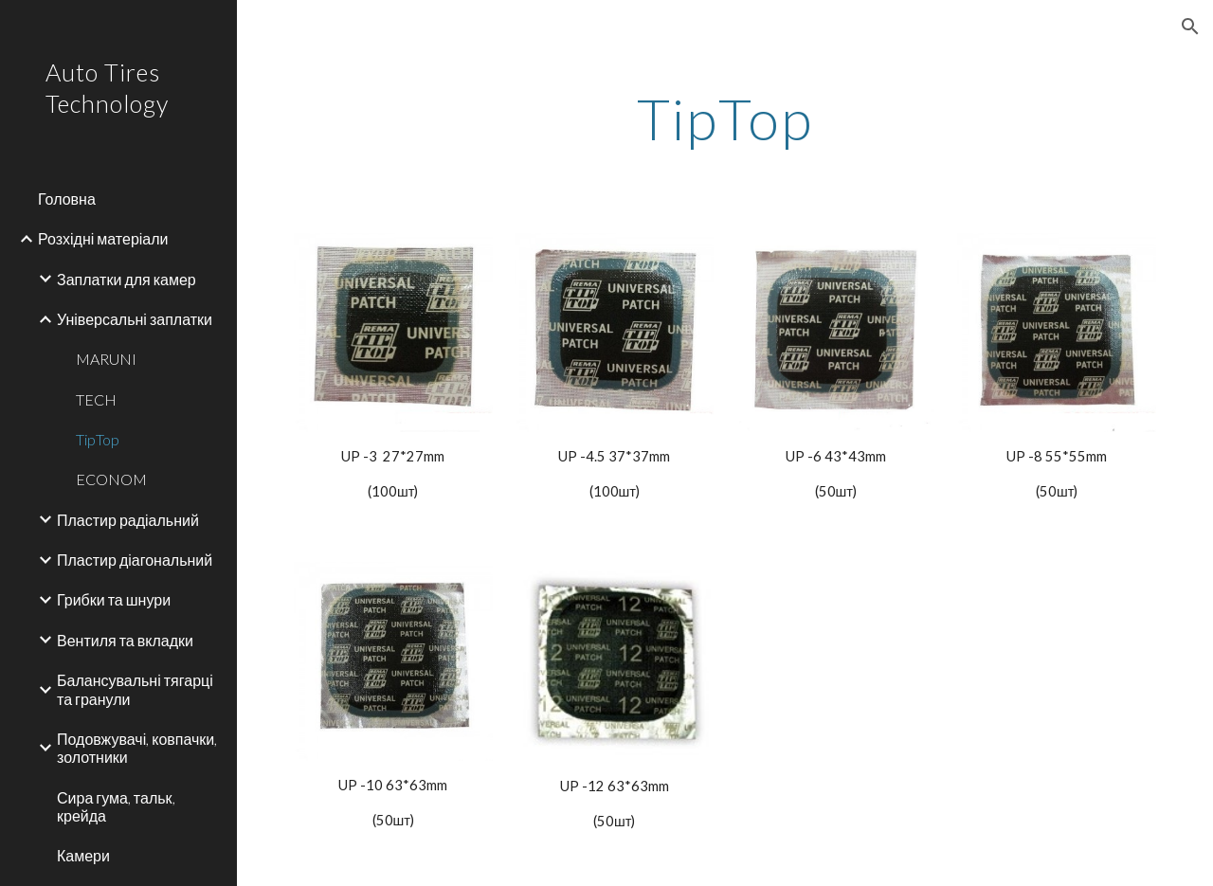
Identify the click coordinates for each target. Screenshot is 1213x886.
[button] (1190, 26)
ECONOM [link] (111, 479)
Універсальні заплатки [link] (134, 319)
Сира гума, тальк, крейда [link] (116, 806)
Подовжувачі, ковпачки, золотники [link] (137, 748)
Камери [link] (83, 855)
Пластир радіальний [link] (128, 520)
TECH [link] (96, 399)
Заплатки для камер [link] (126, 279)
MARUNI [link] (106, 359)
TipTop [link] (97, 439)
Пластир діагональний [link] (134, 560)
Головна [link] (67, 199)
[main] (724, 118)
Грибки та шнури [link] (114, 599)
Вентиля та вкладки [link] (125, 640)
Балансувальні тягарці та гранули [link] (135, 689)
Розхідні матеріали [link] (103, 238)
